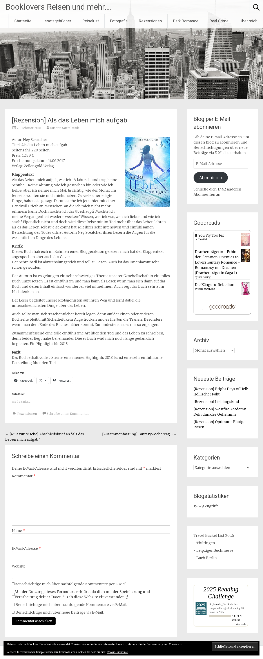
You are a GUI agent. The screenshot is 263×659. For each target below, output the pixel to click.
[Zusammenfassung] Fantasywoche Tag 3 (139, 434)
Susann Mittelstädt (64, 128)
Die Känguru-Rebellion (214, 284)
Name (18, 530)
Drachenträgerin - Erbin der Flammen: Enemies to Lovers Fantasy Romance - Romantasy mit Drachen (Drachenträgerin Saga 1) (217, 262)
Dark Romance (185, 21)
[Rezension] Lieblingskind (216, 401)
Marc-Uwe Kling (206, 288)
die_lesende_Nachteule (221, 604)
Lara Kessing (204, 277)
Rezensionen (150, 21)
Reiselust (90, 21)
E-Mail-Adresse (26, 548)
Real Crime (219, 21)
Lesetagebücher (57, 21)
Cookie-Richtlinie (117, 652)
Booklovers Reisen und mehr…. (58, 7)
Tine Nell (202, 239)
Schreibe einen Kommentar (68, 414)
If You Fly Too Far (209, 235)
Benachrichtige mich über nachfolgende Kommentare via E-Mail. (71, 604)
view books (241, 624)
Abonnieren (210, 177)
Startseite (22, 21)
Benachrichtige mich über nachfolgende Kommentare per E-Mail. (69, 584)
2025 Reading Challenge (220, 593)
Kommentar (24, 476)
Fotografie (119, 21)
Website (18, 566)
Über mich (249, 21)
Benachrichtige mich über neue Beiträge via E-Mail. (60, 612)
